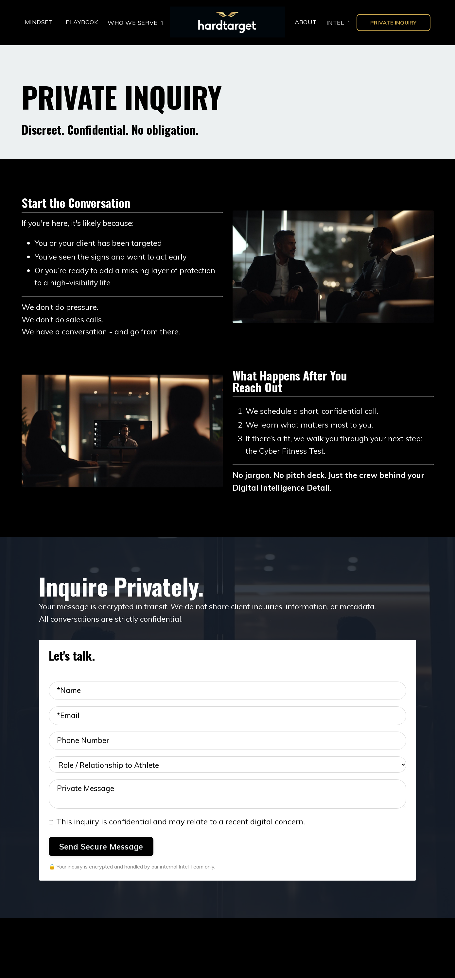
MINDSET (39, 22)
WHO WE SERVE (136, 22)
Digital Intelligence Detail (281, 493)
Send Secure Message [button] (101, 857)
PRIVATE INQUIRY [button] (393, 22)
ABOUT (305, 22)
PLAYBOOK (82, 22)
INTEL (338, 22)
